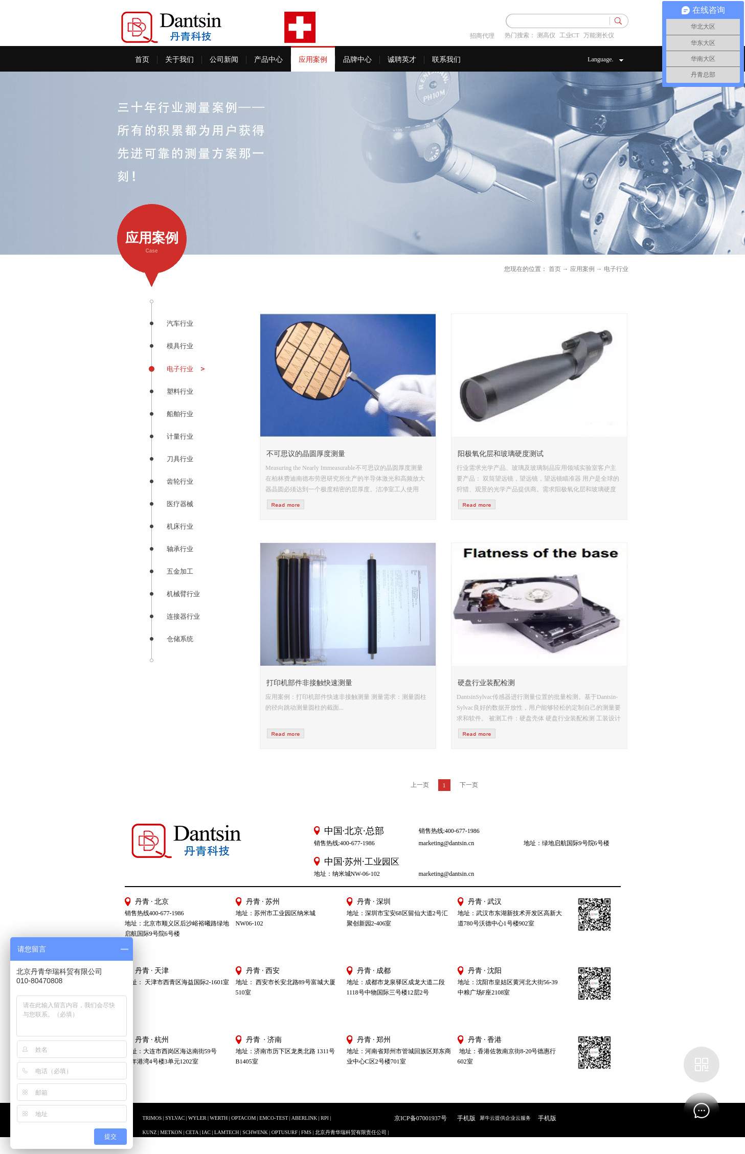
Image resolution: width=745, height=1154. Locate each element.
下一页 (469, 784)
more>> (285, 504)
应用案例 (582, 269)
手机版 (465, 1118)
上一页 (420, 784)
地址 (464, 982)
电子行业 (616, 269)
